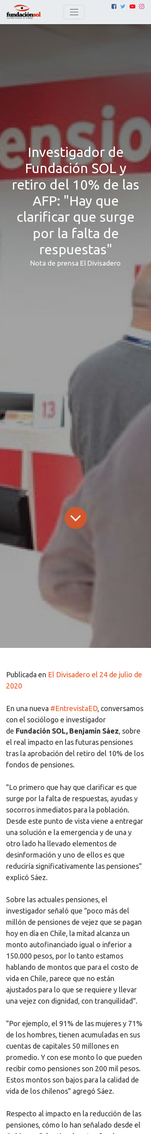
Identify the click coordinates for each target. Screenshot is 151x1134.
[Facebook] (114, 6)
